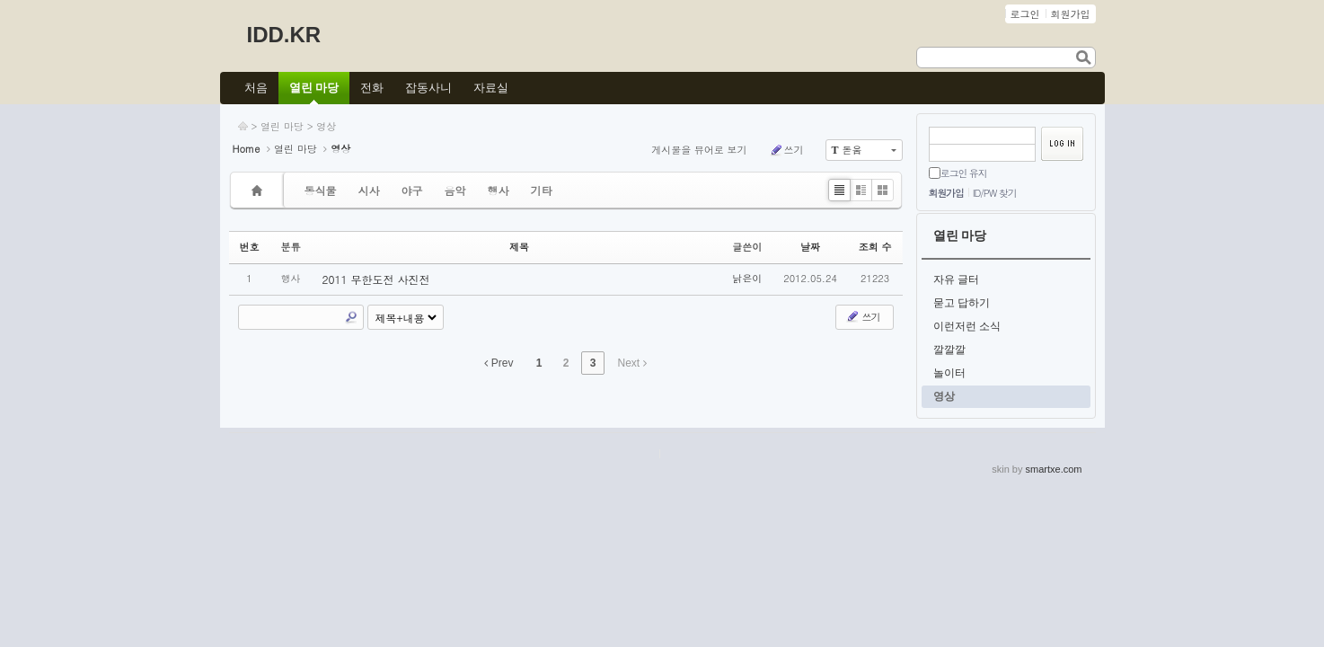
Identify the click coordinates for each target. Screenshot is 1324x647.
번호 (250, 246)
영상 (326, 126)
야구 (412, 190)
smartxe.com (1054, 469)
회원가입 (946, 193)
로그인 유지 (963, 173)
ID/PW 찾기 (995, 193)
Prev (498, 363)
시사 (369, 190)
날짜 (810, 246)
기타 (541, 190)
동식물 (321, 190)
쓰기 (786, 150)
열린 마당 (282, 126)
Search (351, 317)
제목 (519, 246)
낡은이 (747, 278)
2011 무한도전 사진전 (376, 279)
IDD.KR (284, 34)
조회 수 (875, 246)
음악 (455, 190)
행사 (498, 190)
